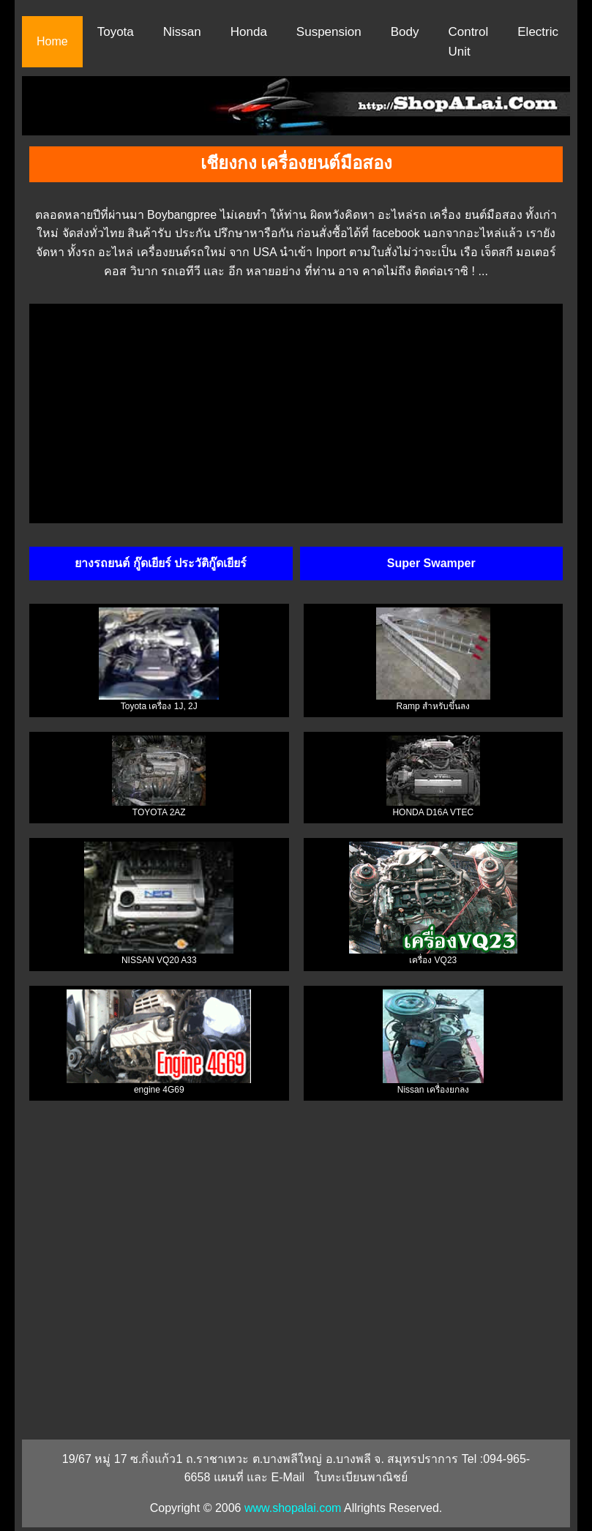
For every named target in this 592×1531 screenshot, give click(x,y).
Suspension (328, 32)
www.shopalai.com (293, 1508)
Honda (249, 32)
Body (405, 32)
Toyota (115, 32)
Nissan (182, 32)
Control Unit (468, 42)
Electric (537, 32)
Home (52, 41)
